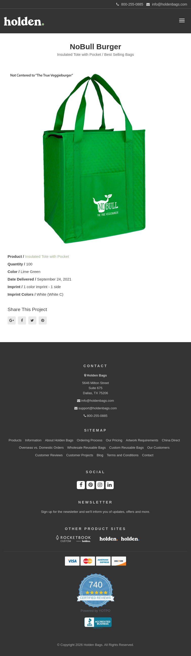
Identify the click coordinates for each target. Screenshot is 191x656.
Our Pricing (114, 440)
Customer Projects (79, 455)
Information (33, 440)
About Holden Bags (59, 440)
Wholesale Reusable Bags (86, 447)
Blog (100, 455)
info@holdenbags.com (95, 400)
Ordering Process (89, 440)
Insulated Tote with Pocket (47, 256)
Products (15, 440)
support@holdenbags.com (95, 408)
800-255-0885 (96, 416)
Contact (147, 455)
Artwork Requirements (142, 440)
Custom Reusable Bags (126, 447)
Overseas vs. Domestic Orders (41, 447)
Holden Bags (97, 375)
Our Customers (158, 447)
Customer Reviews (49, 455)
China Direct (171, 440)
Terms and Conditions (123, 455)
